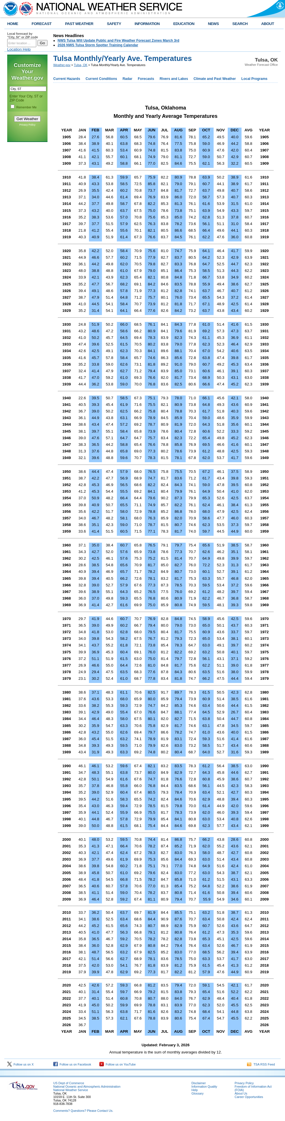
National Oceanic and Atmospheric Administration (86, 1086)
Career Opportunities (249, 1097)
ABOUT (267, 24)
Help (194, 1090)
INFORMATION (147, 24)
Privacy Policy (27, 124)
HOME (12, 24)
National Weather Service (70, 1090)
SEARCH (240, 24)
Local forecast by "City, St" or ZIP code (22, 35)
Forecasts (146, 79)
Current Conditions (101, 79)
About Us (241, 1093)
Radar (127, 79)
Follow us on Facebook (72, 1064)
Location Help (19, 49)
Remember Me (26, 107)
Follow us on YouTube (117, 1064)
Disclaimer (198, 1083)
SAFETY (114, 24)
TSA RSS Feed (261, 1064)
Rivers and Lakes (173, 79)
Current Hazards (66, 79)
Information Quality (204, 1086)
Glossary (197, 1093)
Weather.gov (62, 65)
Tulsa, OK (81, 65)
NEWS (213, 24)
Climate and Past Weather (214, 79)
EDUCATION (183, 24)
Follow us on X (20, 1064)
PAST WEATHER (79, 24)
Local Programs (254, 79)
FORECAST (42, 24)
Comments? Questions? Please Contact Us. (83, 1110)
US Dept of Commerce (68, 1083)
